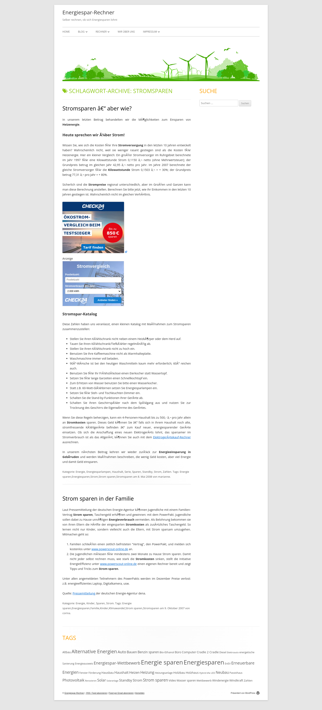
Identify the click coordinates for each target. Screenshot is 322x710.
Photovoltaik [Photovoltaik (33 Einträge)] (73, 680)
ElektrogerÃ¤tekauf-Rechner (172, 437)
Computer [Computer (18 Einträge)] (189, 652)
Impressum (150, 31)
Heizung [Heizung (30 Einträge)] (147, 672)
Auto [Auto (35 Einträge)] (122, 651)
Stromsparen (124, 476)
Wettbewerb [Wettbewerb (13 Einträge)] (204, 680)
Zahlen (167, 472)
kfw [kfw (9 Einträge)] (208, 672)
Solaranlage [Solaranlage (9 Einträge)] (112, 680)
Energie (80, 472)
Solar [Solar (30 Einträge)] (101, 680)
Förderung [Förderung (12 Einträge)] (95, 673)
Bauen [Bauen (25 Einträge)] (132, 652)
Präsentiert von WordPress (245, 693)
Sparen (136, 472)
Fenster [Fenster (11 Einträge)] (83, 672)
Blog (81, 31)
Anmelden (139, 693)
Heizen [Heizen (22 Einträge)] (134, 672)
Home (66, 31)
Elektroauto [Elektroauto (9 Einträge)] (233, 652)
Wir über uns (126, 31)
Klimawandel (117, 608)
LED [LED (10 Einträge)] (213, 672)
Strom (157, 472)
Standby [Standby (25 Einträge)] (125, 680)
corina (66, 613)
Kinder (90, 603)
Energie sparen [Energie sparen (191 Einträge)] (162, 662)
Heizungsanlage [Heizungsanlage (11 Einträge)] (164, 672)
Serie (127, 472)
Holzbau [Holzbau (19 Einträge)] (179, 672)
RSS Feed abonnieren (96, 693)
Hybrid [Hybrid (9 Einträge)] (202, 672)
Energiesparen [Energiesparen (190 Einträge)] (204, 662)
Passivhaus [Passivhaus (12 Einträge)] (236, 673)
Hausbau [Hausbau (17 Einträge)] (107, 673)
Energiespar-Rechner (88, 12)
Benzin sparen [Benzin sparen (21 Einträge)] (148, 652)
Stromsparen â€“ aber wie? (97, 108)
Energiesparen (81, 476)
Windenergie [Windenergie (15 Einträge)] (220, 680)
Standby (147, 472)
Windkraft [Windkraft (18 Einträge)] (236, 680)
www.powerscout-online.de (110, 549)
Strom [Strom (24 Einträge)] (137, 680)
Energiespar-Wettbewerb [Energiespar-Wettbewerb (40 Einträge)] (117, 663)
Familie (94, 608)
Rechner (101, 31)
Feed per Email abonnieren (121, 693)
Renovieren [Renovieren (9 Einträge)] (91, 680)
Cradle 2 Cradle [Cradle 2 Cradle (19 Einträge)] (208, 652)
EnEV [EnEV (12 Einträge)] (228, 663)
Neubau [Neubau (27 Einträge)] (222, 672)
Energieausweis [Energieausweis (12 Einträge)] (84, 663)
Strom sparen (107, 476)
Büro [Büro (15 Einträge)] (178, 652)
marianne (164, 476)
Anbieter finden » (108, 300)
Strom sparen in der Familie (98, 498)
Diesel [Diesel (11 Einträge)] (222, 652)
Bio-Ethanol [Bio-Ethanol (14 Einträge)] (167, 652)
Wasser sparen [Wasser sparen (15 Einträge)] (186, 680)
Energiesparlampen (98, 472)
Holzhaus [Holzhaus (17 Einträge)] (192, 673)
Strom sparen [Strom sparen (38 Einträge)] (155, 680)
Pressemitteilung (84, 593)
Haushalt (117, 472)
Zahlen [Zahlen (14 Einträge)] (248, 680)
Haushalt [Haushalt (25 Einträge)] (121, 672)
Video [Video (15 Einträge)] (172, 680)
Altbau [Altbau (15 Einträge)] (66, 652)
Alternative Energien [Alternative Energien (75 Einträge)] (94, 651)
